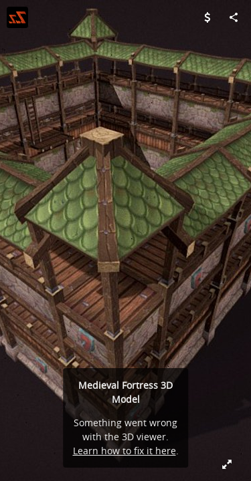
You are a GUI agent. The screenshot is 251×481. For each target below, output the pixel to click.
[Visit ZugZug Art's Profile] (17, 17)
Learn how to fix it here (124, 450)
